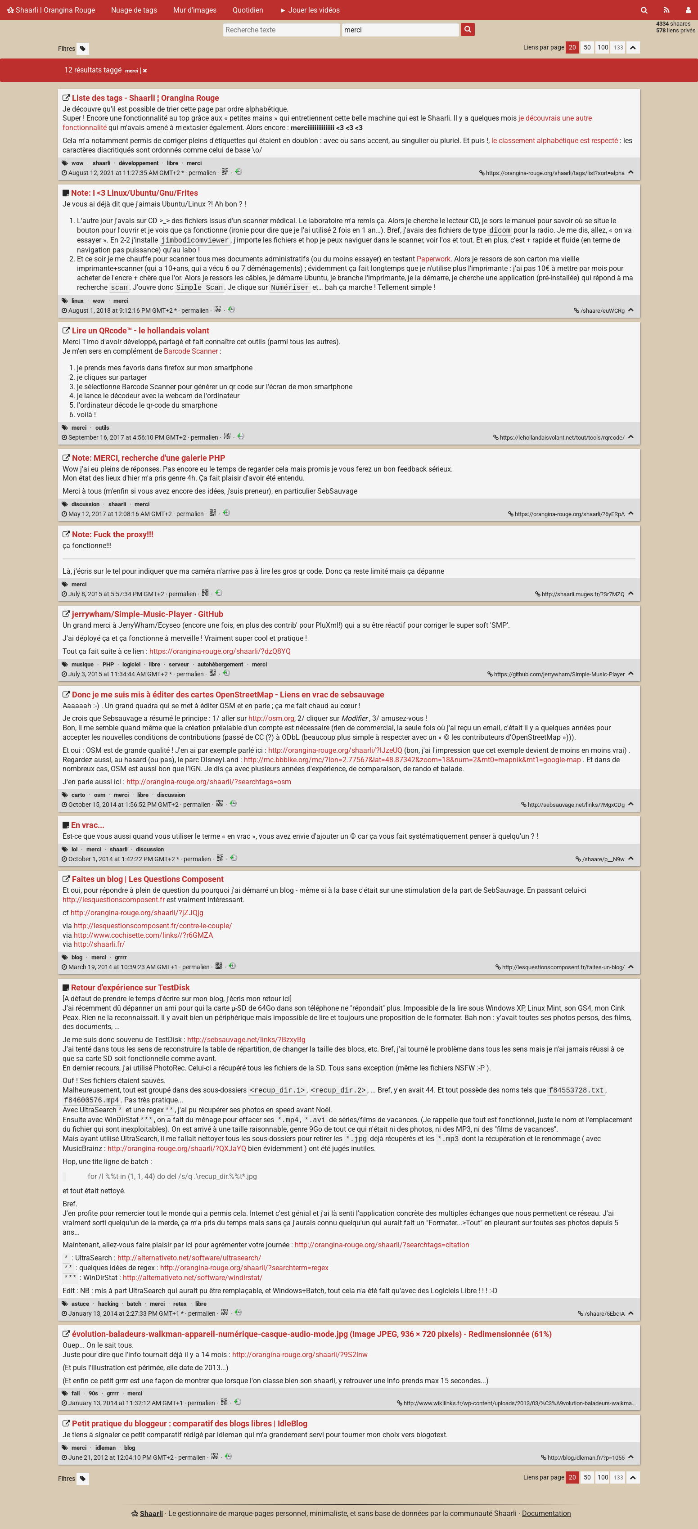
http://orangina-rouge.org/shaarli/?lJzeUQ (335, 750)
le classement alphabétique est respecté (554, 140)
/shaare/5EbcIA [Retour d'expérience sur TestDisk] (602, 1313)
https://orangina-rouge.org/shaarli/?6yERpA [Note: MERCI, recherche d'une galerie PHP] (567, 514)
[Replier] (631, 172)
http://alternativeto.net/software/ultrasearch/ (189, 1258)
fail (76, 1393)
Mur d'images (194, 10)
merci (194, 163)
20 (572, 47)
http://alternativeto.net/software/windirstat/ (193, 1278)
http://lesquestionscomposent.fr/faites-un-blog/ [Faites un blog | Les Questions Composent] (560, 967)
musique (83, 664)
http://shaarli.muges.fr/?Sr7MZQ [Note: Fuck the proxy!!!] (580, 594)
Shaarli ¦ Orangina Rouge (51, 10)
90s (93, 1393)
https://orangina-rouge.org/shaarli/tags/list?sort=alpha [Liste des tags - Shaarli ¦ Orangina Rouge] (552, 173)
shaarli (101, 163)
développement (138, 163)
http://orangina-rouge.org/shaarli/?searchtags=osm (208, 782)
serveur (179, 664)
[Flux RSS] (667, 10)
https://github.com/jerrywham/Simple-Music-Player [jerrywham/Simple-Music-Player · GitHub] (556, 674)
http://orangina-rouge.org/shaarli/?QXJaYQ (177, 1148)
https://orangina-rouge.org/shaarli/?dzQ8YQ (220, 651)
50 (587, 47)
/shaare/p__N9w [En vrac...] (601, 859)
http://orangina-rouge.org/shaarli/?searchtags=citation (382, 1245)
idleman (105, 1447)
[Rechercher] (644, 10)
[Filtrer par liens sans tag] (83, 49)
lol (74, 849)
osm (99, 794)
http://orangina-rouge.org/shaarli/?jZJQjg (137, 912)
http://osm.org (271, 718)
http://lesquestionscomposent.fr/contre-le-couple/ (153, 926)
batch (134, 1303)
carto (78, 794)
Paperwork (433, 259)
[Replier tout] (633, 47)
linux (78, 300)
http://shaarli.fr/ (99, 944)
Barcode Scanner (191, 351)
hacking (108, 1303)
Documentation (546, 1513)
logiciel (131, 664)
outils (102, 427)
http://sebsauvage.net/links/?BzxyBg (246, 1039)
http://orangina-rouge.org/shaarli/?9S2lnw (300, 1354)
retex (180, 1303)
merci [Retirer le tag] (136, 70)
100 (603, 47)
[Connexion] (688, 10)
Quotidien (248, 10)
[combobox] (400, 29)
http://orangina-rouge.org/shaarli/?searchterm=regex (244, 1268)
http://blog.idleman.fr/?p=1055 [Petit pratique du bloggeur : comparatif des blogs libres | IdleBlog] (583, 1457)
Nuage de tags (134, 10)
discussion (85, 504)
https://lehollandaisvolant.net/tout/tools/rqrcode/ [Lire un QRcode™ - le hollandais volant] (559, 437)
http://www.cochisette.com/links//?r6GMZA (143, 935)
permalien (139, 173)
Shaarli (151, 1513)
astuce (80, 1303)
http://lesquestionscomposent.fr (114, 899)
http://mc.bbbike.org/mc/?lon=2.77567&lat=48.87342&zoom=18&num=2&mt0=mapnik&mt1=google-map (412, 760)
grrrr (121, 957)
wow (78, 163)
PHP (108, 664)
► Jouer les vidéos (309, 10)
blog (77, 957)
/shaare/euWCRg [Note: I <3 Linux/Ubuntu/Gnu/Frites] (600, 310)
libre (172, 163)
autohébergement (220, 664)
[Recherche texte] (281, 29)
